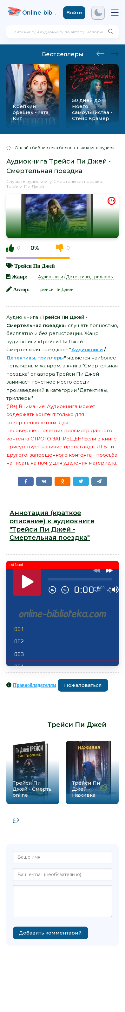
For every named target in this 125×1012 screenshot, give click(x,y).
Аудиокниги (50, 276)
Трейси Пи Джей (34, 265)
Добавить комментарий (50, 933)
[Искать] (111, 31)
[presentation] (100, 53)
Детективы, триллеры (90, 276)
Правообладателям (34, 684)
